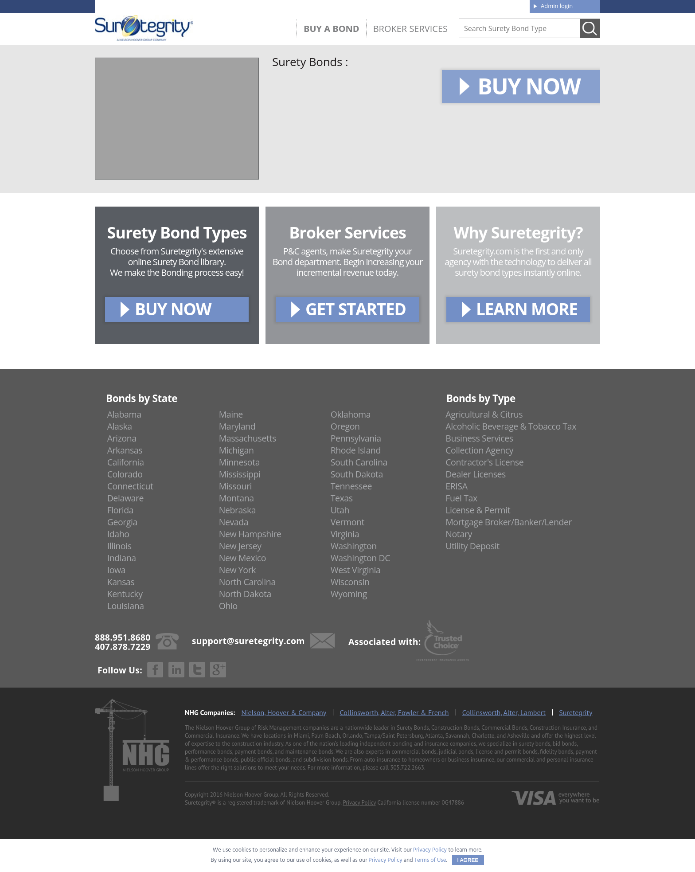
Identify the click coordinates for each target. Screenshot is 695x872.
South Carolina (359, 462)
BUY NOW (528, 86)
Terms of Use (430, 860)
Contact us (502, 5)
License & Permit (477, 510)
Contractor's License (484, 462)
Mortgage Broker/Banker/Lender (508, 522)
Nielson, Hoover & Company (283, 712)
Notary (458, 534)
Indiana (121, 558)
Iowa (116, 570)
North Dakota (245, 594)
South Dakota (357, 474)
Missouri (235, 486)
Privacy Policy (359, 802)
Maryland (237, 426)
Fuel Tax (461, 498)
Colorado (125, 474)
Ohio (228, 606)
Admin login (557, 6)
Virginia (345, 534)
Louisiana (125, 606)
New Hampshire (250, 534)
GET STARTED (355, 308)
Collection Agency (479, 450)
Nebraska (237, 510)
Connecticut (130, 486)
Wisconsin (350, 582)
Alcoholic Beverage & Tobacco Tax (510, 426)
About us (385, 5)
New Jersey (240, 546)
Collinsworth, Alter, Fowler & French (394, 712)
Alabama (124, 414)
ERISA (456, 486)
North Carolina (247, 582)
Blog (442, 5)
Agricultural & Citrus (484, 414)
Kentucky (125, 594)
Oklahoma (351, 414)
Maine (231, 414)
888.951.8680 (164, 6)
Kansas (121, 582)
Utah (340, 510)
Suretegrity (575, 712)
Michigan (236, 450)
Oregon (345, 426)
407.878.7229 (227, 6)
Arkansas (125, 450)
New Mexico (242, 558)
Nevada (234, 522)
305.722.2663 (407, 767)
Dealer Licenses (475, 474)
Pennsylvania (356, 438)
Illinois (119, 546)
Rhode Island (356, 450)
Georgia (122, 522)
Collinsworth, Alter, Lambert (504, 712)
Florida (120, 510)
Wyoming (349, 594)
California (125, 462)
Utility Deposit (472, 546)
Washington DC (360, 558)
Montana (236, 498)
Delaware (125, 498)
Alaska (119, 426)
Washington (354, 546)
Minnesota (239, 462)
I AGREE (468, 860)
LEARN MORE (527, 308)
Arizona (122, 438)
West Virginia (356, 570)
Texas (342, 498)
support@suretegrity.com (248, 641)
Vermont (347, 522)
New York (237, 570)
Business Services (479, 438)
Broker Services (410, 29)
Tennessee (351, 486)
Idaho (118, 534)
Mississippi (240, 474)
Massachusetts (247, 438)
